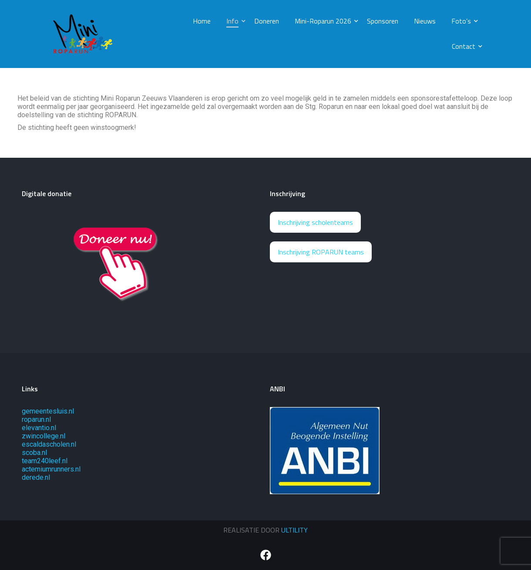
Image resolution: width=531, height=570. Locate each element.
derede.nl (36, 477)
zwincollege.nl (43, 436)
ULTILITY (294, 530)
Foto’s (462, 21)
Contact (465, 46)
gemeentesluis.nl (48, 411)
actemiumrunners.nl (51, 469)
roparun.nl (36, 419)
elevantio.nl (39, 428)
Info (234, 21)
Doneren (266, 21)
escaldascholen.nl (49, 444)
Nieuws (425, 21)
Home (202, 21)
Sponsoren (382, 21)
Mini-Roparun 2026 (325, 21)
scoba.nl (34, 452)
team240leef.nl (44, 461)
